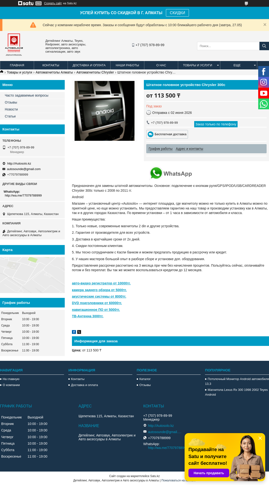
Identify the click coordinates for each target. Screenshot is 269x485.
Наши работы (127, 65)
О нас (161, 65)
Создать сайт (53, 3)
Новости (11, 109)
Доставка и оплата (89, 65)
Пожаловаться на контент (178, 480)
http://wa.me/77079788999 (23, 195)
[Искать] (264, 46)
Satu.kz (155, 476)
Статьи (10, 116)
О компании (11, 385)
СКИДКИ (177, 13)
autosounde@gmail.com (24, 169)
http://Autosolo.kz (19, 163)
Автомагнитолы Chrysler (95, 72)
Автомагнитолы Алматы (54, 72)
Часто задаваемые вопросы (26, 95)
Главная (17, 65)
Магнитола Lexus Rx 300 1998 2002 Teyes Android (236, 392)
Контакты (50, 65)
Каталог (145, 379)
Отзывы (11, 102)
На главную (11, 379)
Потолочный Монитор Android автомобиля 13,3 (237, 381)
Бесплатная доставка (171, 134)
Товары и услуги (197, 65)
